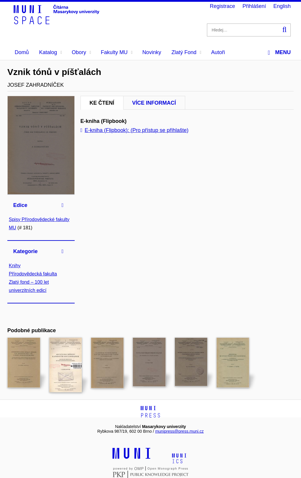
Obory (81, 52)
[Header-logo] (57, 22)
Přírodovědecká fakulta (33, 273)
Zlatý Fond (186, 52)
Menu (279, 52)
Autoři (218, 52)
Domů (22, 52)
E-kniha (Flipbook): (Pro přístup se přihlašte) (135, 130)
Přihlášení (254, 6)
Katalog (50, 52)
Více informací (154, 103)
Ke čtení (102, 103)
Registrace (222, 6)
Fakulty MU (117, 52)
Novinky (151, 52)
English (282, 6)
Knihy (15, 265)
